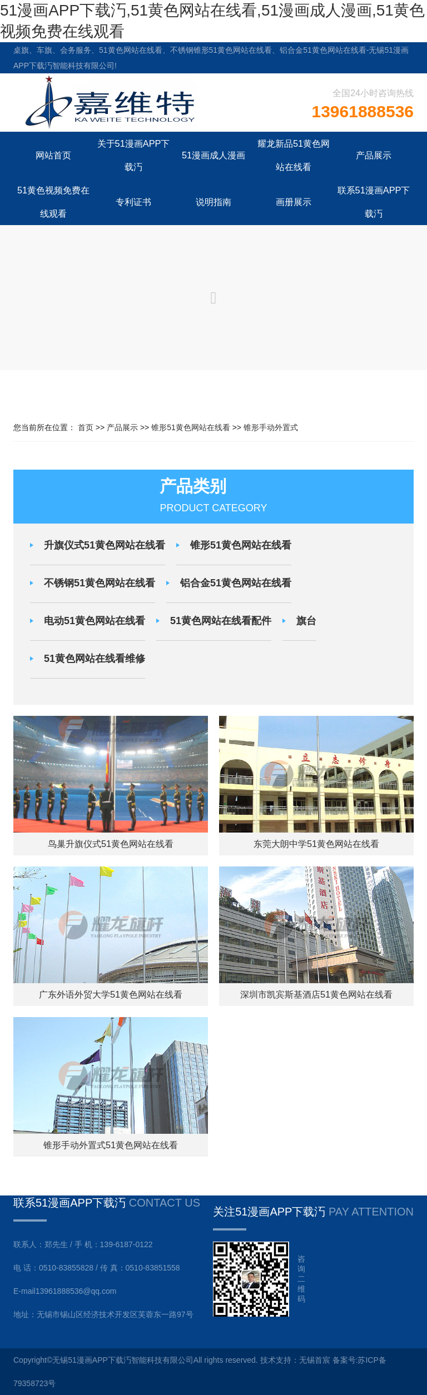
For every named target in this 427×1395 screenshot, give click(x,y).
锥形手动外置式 (271, 427)
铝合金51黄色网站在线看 (235, 583)
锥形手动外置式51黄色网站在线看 (110, 1145)
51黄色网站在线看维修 (94, 658)
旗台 (306, 620)
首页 (85, 427)
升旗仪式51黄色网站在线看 (104, 545)
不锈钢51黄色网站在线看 (99, 583)
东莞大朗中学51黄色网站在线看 (316, 844)
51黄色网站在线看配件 (220, 620)
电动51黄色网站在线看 (94, 620)
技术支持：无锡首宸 (295, 1360)
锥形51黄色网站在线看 (190, 427)
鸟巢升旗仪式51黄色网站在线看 (110, 844)
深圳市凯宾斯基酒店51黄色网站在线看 (316, 994)
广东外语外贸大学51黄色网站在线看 (110, 994)
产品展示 (122, 427)
